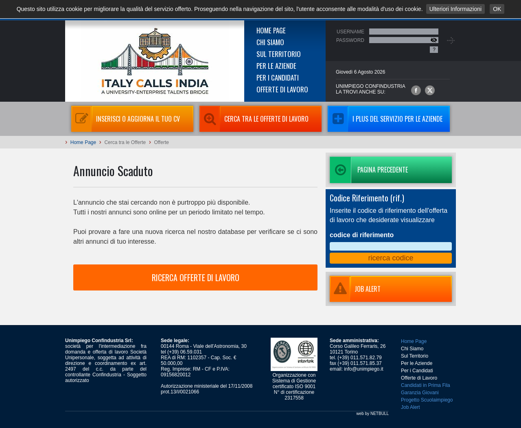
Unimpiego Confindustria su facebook (416, 90)
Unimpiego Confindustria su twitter (430, 90)
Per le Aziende (276, 66)
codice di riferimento (362, 234)
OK (497, 9)
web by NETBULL (373, 413)
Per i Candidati (277, 77)
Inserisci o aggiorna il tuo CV (125, 119)
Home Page (271, 30)
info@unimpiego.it (363, 369)
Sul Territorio (278, 54)
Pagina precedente (369, 170)
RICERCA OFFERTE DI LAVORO (195, 277)
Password (350, 40)
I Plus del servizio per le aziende (385, 119)
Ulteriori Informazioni (455, 9)
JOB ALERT (355, 289)
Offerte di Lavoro (282, 89)
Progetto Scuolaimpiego (427, 400)
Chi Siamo (270, 42)
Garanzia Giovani (420, 392)
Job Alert (410, 407)
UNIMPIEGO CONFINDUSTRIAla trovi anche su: (370, 89)
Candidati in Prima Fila (425, 385)
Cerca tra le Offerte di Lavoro (254, 119)
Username (350, 32)
